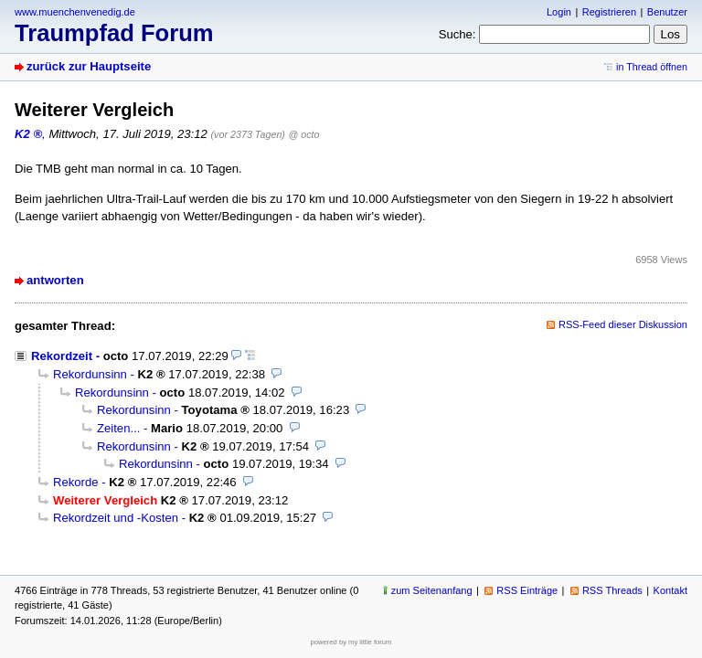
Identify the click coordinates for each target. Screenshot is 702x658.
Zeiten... (118, 428)
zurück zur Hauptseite (89, 66)
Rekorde (76, 482)
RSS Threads (612, 590)
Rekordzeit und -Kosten (115, 518)
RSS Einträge (527, 590)
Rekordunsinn (90, 374)
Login (559, 11)
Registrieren (609, 11)
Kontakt (670, 590)
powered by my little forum (351, 642)
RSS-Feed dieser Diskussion (622, 324)
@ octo (304, 134)
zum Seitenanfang (432, 590)
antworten (55, 280)
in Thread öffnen (651, 66)
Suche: (457, 34)
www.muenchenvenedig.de (75, 11)
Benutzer (667, 11)
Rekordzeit (61, 356)
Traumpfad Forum (114, 33)
